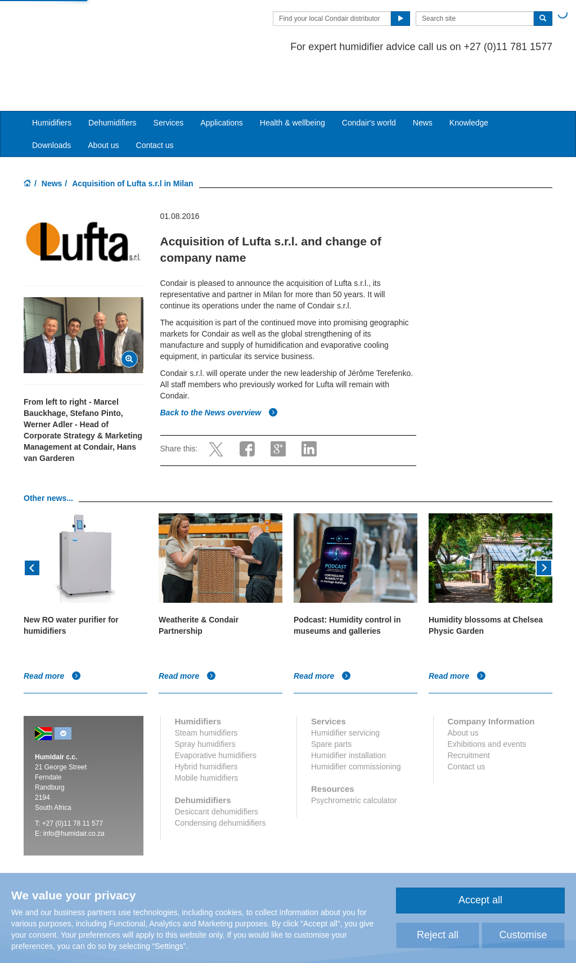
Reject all (437, 934)
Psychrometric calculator (354, 757)
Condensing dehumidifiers (220, 779)
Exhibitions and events (487, 700)
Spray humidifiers (205, 700)
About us (103, 101)
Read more (52, 632)
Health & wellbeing (292, 79)
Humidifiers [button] (51, 79)
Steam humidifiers (206, 689)
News (423, 79)
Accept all (480, 900)
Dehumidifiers (112, 79)
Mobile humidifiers (206, 734)
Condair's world (369, 79)
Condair (88, 25)
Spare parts (331, 700)
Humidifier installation (348, 711)
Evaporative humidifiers (216, 711)
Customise (523, 934)
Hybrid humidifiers (206, 723)
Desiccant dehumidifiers (217, 768)
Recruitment (469, 711)
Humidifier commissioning (356, 723)
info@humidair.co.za (74, 790)
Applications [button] (221, 79)
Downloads (51, 101)
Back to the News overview (219, 369)
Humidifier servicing (345, 689)
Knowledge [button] (468, 79)
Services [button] (169, 79)
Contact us (155, 101)
